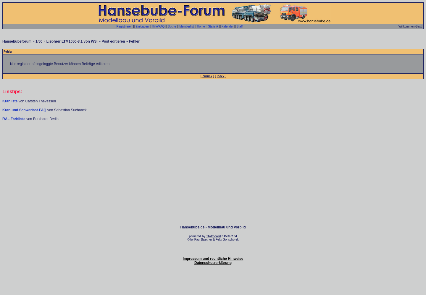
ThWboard (213, 236)
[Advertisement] (213, 139)
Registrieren (125, 26)
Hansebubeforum (17, 41)
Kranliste (9, 101)
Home (201, 26)
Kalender (227, 26)
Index (221, 76)
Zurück (207, 76)
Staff (240, 26)
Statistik (213, 26)
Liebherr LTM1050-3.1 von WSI (72, 41)
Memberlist (186, 26)
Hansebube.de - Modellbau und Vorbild (213, 227)
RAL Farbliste (14, 119)
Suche (172, 26)
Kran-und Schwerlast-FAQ (24, 110)
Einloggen (142, 26)
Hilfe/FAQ (158, 26)
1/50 (39, 41)
